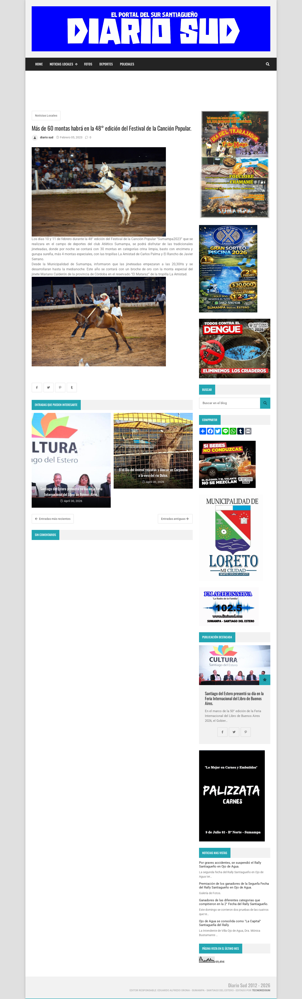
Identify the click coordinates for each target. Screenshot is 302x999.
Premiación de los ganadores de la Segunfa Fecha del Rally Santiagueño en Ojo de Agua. (234, 885)
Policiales (127, 64)
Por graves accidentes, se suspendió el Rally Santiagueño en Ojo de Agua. (230, 864)
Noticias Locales (63, 64)
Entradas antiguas (175, 518)
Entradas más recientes (52, 518)
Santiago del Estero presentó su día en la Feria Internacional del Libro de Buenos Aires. (234, 698)
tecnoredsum (261, 990)
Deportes (106, 64)
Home (39, 64)
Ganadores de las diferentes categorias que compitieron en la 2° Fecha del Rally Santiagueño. (233, 902)
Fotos (88, 64)
